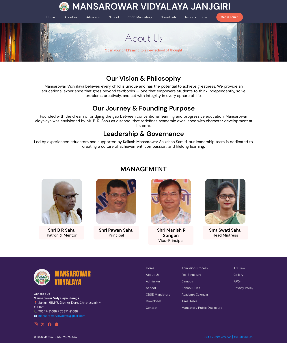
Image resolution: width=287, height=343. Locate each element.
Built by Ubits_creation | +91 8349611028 (228, 339)
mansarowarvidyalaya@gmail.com (61, 317)
